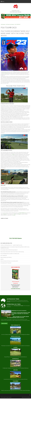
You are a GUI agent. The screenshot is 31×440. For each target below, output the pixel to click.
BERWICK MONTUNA (15, 336)
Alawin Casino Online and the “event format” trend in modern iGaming (12, 251)
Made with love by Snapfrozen (26, 397)
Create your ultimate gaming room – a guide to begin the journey (11, 245)
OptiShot (2, 259)
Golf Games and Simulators (10, 24)
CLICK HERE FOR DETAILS (15, 288)
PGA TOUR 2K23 (5, 73)
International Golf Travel (18, 305)
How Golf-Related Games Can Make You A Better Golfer (10, 253)
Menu (2, 1)
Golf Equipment (3, 24)
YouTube (13, 215)
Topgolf (13, 154)
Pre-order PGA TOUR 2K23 (15, 86)
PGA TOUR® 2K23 (17, 24)
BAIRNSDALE (15, 358)
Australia (8, 301)
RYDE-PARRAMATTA (15, 325)
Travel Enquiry (4, 323)
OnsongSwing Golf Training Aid (6, 262)
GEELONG (15, 369)
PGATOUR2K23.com (22, 212)
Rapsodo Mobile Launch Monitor (6, 257)
